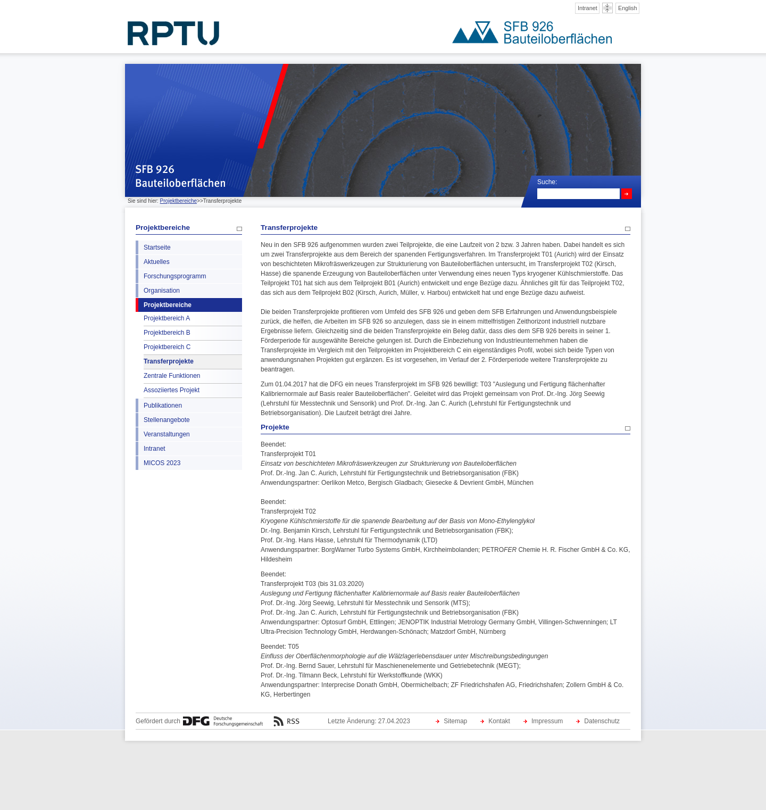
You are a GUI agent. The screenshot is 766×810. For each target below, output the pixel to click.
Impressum (547, 721)
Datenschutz (602, 721)
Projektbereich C (167, 347)
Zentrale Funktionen (172, 375)
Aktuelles (157, 262)
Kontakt (499, 721)
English (627, 8)
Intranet (587, 8)
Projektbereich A (167, 318)
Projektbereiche (178, 201)
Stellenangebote (167, 420)
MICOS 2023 (162, 463)
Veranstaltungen (167, 434)
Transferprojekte (169, 361)
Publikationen (163, 405)
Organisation (162, 290)
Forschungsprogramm (175, 276)
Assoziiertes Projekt (171, 390)
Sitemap (455, 721)
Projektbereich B (167, 332)
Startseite (157, 247)
